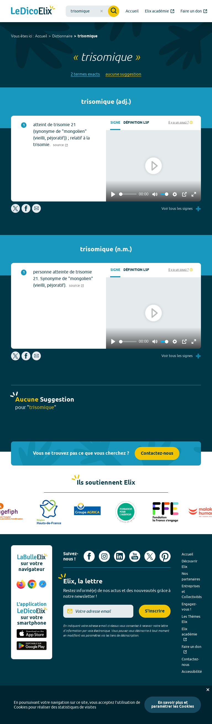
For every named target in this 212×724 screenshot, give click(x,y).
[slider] (128, 194)
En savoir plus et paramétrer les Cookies (172, 704)
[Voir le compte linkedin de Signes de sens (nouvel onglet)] (119, 556)
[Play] (113, 194)
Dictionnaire (62, 36)
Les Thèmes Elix (191, 619)
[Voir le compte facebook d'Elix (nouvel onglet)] (89, 556)
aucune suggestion (123, 74)
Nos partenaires (191, 576)
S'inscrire (155, 611)
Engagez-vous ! (189, 607)
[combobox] (92, 11)
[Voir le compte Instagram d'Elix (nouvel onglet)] (104, 556)
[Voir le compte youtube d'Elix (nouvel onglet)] (134, 556)
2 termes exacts (85, 74)
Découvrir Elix (189, 564)
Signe (115, 122)
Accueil (41, 36)
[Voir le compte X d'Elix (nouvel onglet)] (149, 556)
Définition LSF (136, 122)
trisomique (87, 36)
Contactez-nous (157, 453)
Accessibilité (192, 671)
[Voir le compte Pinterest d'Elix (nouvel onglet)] (165, 556)
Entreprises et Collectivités (192, 591)
